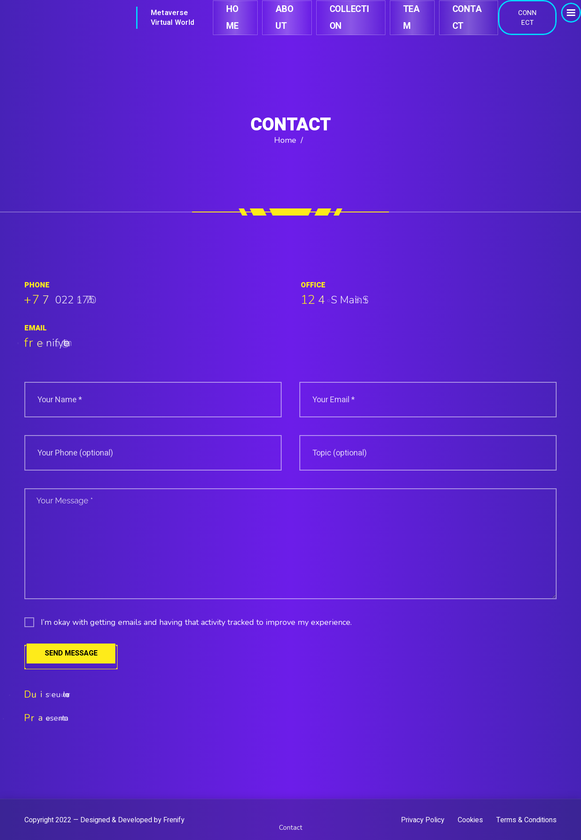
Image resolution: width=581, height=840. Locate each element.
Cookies (470, 820)
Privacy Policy (422, 820)
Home (285, 140)
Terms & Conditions (526, 820)
